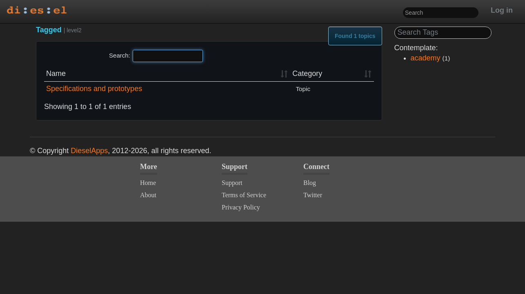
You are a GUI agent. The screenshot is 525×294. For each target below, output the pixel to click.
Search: (156, 56)
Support (232, 182)
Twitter (312, 195)
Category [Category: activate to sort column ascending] (307, 73)
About (148, 195)
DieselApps (89, 151)
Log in (502, 10)
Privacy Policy (241, 207)
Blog (309, 182)
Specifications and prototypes (94, 89)
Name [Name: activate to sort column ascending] (56, 73)
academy (425, 58)
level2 (74, 30)
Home (148, 182)
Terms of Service (244, 195)
